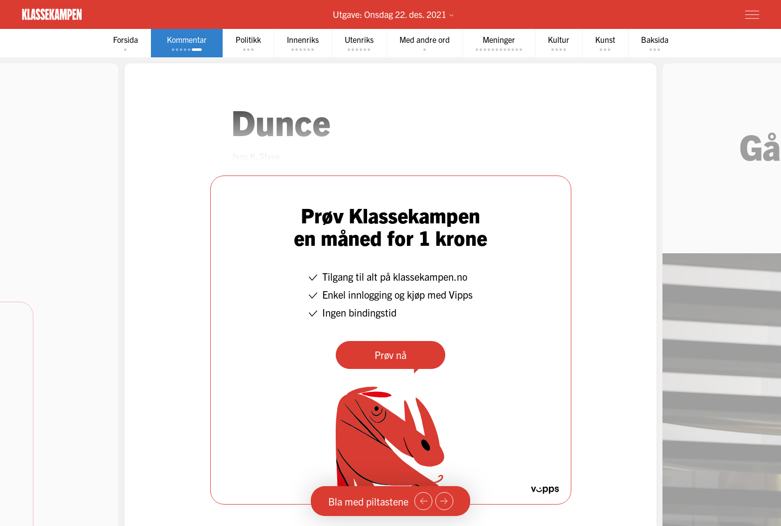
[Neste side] (444, 501)
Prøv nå (390, 355)
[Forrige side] (423, 501)
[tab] (125, 43)
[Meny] (752, 14)
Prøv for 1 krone (692, 14)
